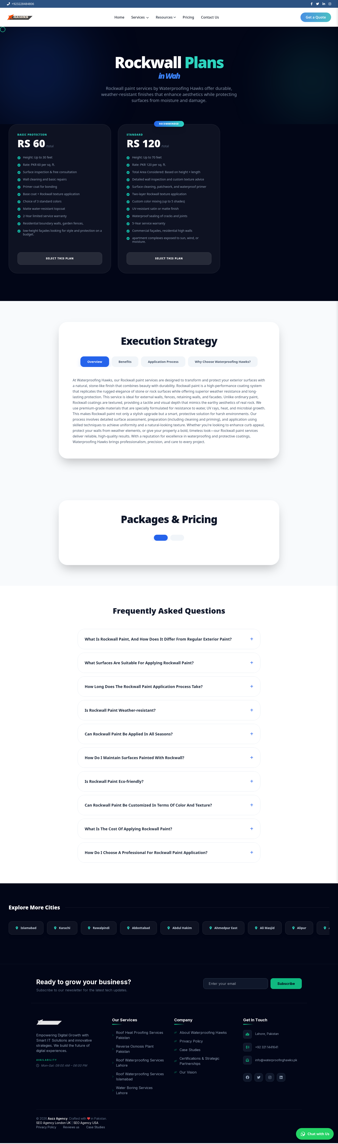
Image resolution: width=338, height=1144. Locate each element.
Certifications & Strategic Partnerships (196, 1062)
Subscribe (286, 984)
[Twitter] (317, 3)
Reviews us (71, 1128)
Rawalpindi (99, 929)
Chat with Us (314, 1133)
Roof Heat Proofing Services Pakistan (137, 1036)
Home (119, 17)
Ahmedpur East (223, 929)
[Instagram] (330, 3)
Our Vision (185, 1073)
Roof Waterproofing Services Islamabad (138, 1077)
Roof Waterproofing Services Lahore (138, 1063)
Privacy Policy (188, 1042)
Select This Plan (60, 258)
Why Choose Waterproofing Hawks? (225, 362)
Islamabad (26, 929)
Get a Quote (316, 17)
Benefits (121, 362)
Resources (166, 17)
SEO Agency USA (86, 1123)
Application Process (162, 362)
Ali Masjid (264, 929)
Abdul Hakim (179, 929)
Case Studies (187, 1050)
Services (140, 17)
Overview (90, 362)
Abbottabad (138, 929)
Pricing (188, 17)
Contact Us (210, 17)
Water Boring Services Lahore (132, 1091)
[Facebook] (312, 3)
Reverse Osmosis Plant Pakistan (132, 1050)
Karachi (62, 929)
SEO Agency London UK (54, 1123)
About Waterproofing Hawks (200, 1033)
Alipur (299, 929)
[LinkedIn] (323, 3)
